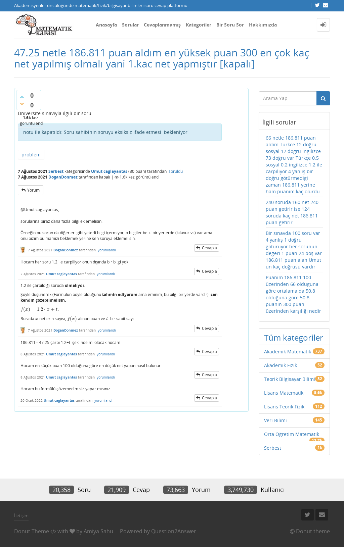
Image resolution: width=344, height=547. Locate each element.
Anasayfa (106, 24)
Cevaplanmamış (162, 24)
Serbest (55, 171)
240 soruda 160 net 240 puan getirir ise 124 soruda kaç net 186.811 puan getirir (292, 212)
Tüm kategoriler (293, 337)
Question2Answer (173, 531)
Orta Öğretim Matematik (291, 434)
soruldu (176, 171)
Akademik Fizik (280, 365)
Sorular (130, 24)
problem (31, 154)
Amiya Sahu (98, 531)
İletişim (21, 515)
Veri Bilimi (275, 420)
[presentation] (39, 309)
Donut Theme (31, 531)
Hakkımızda (263, 24)
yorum (33, 190)
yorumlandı (107, 250)
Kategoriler (198, 24)
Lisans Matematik (283, 393)
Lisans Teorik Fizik (284, 406)
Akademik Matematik (287, 351)
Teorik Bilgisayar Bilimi (289, 379)
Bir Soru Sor (230, 24)
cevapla (209, 248)
